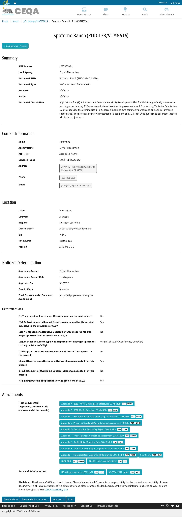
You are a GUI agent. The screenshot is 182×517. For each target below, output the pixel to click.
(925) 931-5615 (68, 178)
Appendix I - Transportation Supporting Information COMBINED (98, 455)
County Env (151, 455)
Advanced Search (166, 11)
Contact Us (162, 2)
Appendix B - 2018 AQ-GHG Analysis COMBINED (89, 410)
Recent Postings (84, 11)
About (106, 11)
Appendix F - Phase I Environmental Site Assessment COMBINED (99, 436)
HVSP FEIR (72, 461)
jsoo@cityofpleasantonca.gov (75, 185)
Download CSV (11, 499)
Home (5, 21)
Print (70, 499)
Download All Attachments (35, 499)
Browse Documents (107, 506)
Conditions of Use (29, 506)
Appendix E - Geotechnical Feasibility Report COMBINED (94, 429)
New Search (58, 499)
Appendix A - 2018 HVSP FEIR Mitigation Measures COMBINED (97, 404)
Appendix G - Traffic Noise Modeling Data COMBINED (92, 442)
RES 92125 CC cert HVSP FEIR (108, 461)
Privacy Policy (51, 506)
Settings (175, 2)
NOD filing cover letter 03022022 (82, 472)
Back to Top (8, 506)
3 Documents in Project (15, 46)
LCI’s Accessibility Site (56, 490)
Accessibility (69, 506)
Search (145, 11)
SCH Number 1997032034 (35, 21)
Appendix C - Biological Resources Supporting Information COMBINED (101, 416)
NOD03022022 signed (124, 472)
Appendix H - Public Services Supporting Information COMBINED (98, 448)
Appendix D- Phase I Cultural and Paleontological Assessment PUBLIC (100, 423)
